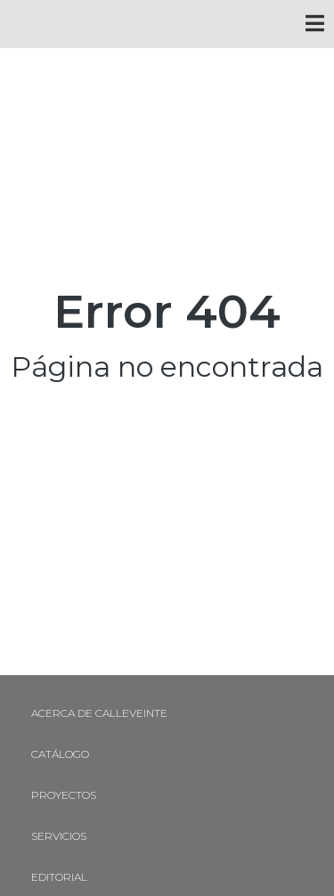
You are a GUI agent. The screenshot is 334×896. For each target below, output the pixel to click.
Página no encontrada (167, 366)
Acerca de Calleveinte (99, 713)
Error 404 (167, 311)
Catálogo (60, 754)
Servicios (58, 836)
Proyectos (63, 795)
